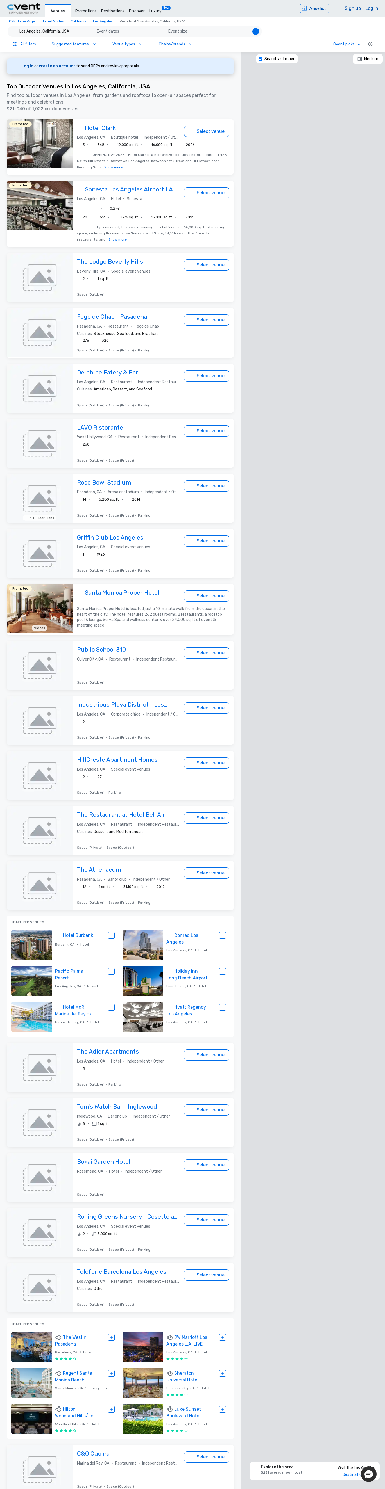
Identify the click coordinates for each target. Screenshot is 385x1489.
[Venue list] (314, 8)
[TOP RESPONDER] (81, 128)
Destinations (112, 11)
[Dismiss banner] (226, 66)
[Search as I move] (260, 59)
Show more (113, 167)
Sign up (353, 8)
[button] (134, 31)
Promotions (86, 11)
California (78, 21)
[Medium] (368, 59)
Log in (371, 8)
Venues (58, 11)
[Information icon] (370, 44)
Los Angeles (103, 21)
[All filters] (24, 44)
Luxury (155, 11)
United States (53, 21)
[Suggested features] (74, 44)
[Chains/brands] (176, 44)
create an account (57, 66)
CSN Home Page (22, 21)
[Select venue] (206, 131)
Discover (137, 11)
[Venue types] (128, 44)
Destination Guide (359, 1474)
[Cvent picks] (347, 44)
